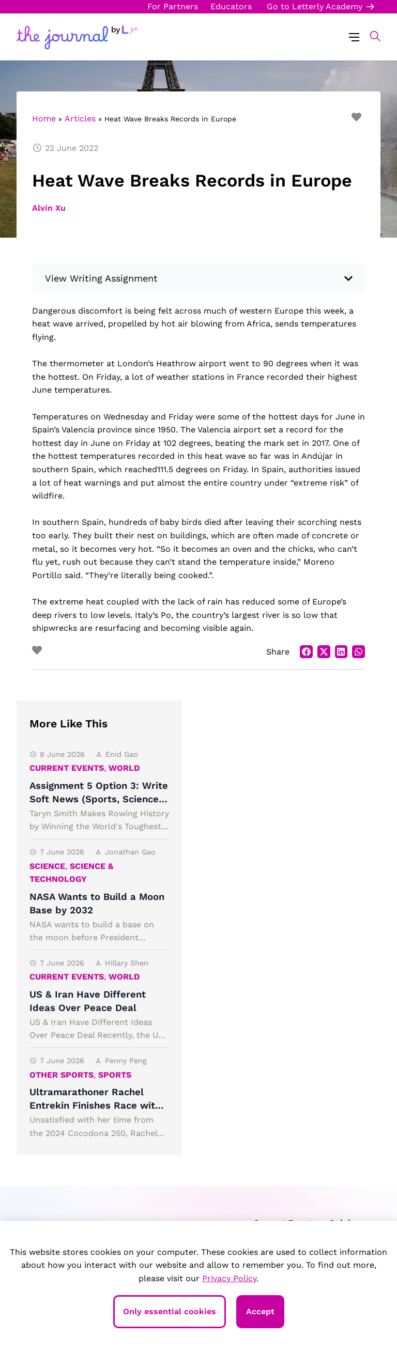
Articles (80, 118)
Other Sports (61, 1075)
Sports (114, 1075)
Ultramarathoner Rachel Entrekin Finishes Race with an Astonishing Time (95, 1105)
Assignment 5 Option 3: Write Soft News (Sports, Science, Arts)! (98, 799)
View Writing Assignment (101, 278)
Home (44, 118)
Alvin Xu (49, 208)
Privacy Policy (229, 1278)
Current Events (66, 768)
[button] (369, 36)
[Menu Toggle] (354, 36)
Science (47, 866)
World (124, 768)
